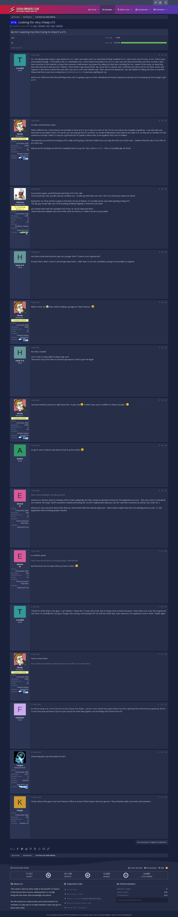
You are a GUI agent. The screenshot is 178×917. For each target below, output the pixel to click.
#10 (165, 551)
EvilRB (147, 873)
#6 (166, 347)
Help (162, 868)
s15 (48, 26)
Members (160, 9)
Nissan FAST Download (76, 907)
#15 (165, 797)
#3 (166, 189)
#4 (166, 252)
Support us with (84, 898)
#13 (165, 704)
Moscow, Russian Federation (22, 522)
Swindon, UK (24, 823)
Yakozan (20, 202)
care (35, 26)
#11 (165, 607)
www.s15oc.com (22, 230)
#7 (166, 400)
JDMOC (100, 148)
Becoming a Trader (75, 894)
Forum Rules (72, 889)
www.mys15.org (22, 527)
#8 (166, 445)
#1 (166, 55)
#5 (166, 302)
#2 (166, 121)
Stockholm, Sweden (21, 226)
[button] (98, 9)
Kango (20, 810)
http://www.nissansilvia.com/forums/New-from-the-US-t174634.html (60, 663)
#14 (165, 752)
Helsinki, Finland (22, 154)
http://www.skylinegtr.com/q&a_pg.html (48, 495)
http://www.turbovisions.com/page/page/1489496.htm (54, 560)
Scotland (25, 780)
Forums (108, 9)
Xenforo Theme (121, 915)
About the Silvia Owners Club (79, 903)
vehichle (59, 26)
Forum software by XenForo (65, 915)
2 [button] (108, 42)
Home (93, 9)
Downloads (143, 9)
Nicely (20, 134)
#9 (166, 491)
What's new (125, 9)
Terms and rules (136, 868)
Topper (19, 765)
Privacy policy (151, 868)
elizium (20, 503)
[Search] (165, 2)
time (52, 26)
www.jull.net (24, 156)
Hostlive (107, 915)
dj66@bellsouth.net (75, 72)
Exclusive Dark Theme (19, 868)
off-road (42, 26)
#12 (165, 654)
